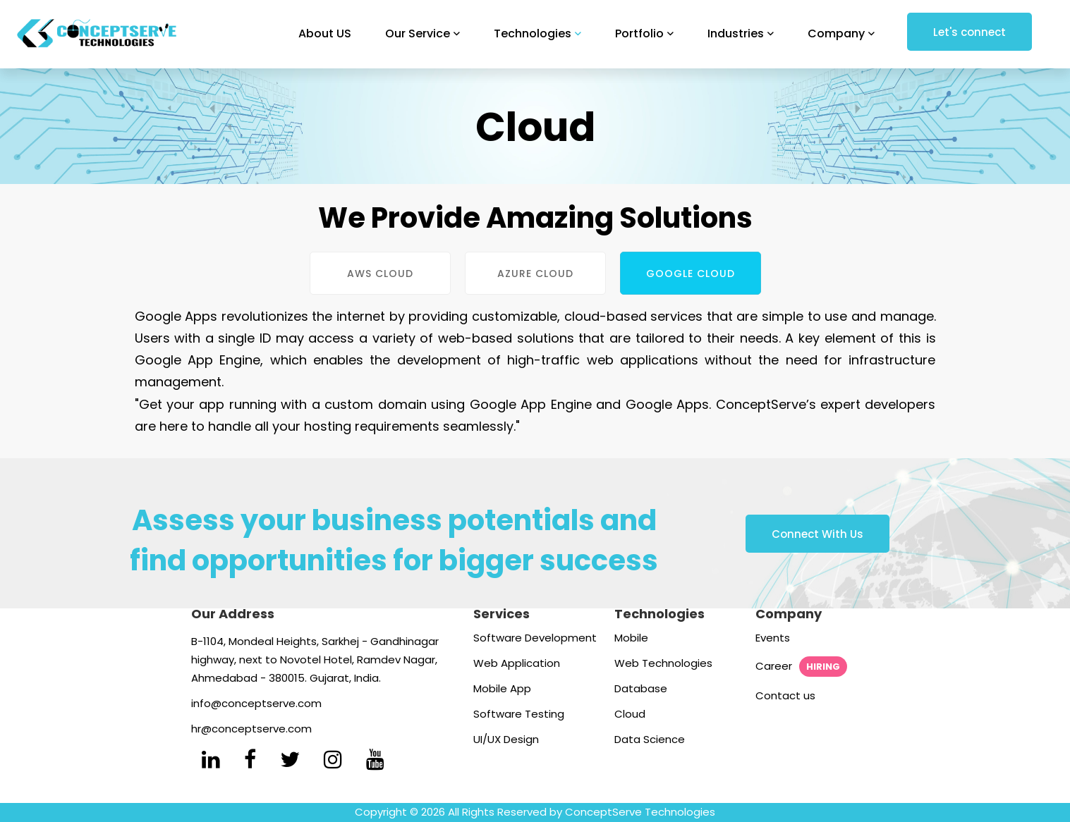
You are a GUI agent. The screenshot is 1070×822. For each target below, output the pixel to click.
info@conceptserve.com (256, 703)
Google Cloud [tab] (690, 273)
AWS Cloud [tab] (380, 273)
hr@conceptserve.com (251, 728)
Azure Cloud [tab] (535, 273)
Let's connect (969, 32)
